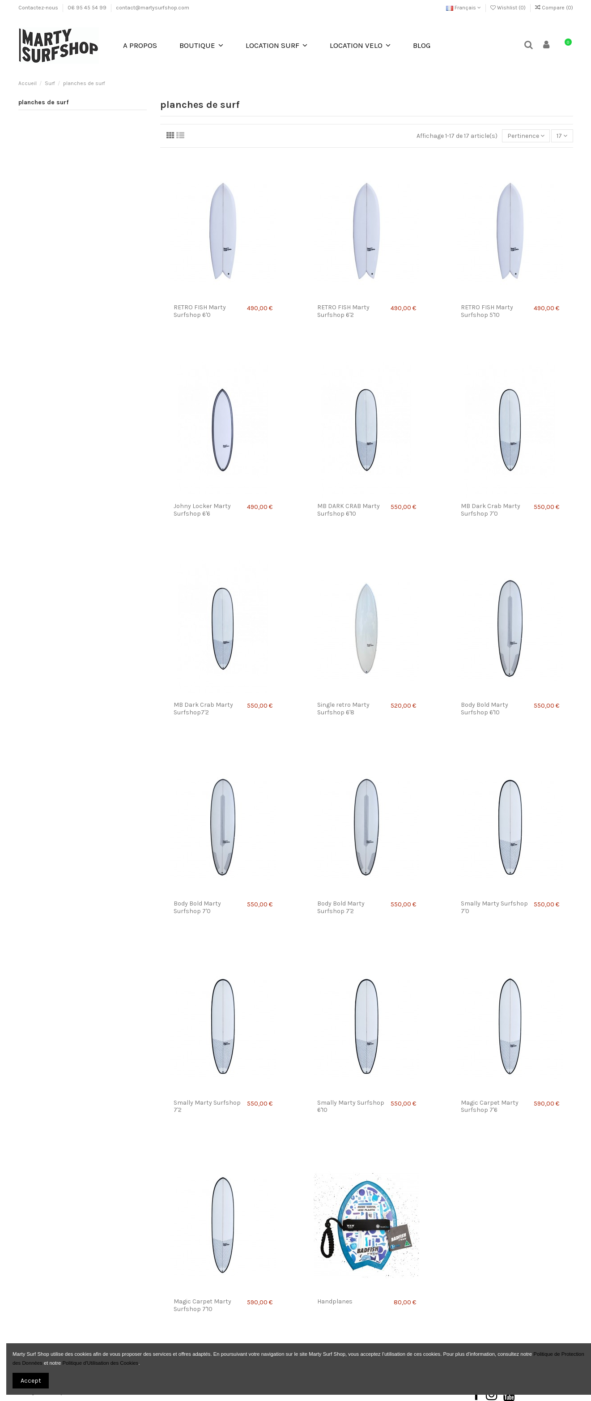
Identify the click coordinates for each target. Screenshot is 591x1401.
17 (562, 136)
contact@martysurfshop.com (152, 7)
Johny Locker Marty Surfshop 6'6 (202, 509)
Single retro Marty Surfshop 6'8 (343, 708)
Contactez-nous (39, 7)
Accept (31, 1380)
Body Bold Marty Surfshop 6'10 (484, 708)
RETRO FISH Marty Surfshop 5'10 (487, 311)
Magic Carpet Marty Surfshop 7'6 (490, 1106)
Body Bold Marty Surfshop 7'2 (341, 907)
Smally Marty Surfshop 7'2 (207, 1106)
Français (463, 7)
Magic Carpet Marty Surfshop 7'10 (202, 1305)
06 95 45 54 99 (88, 7)
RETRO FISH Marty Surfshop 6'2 (343, 311)
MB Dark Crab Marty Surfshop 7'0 (490, 509)
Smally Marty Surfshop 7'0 (494, 907)
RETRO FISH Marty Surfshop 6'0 (200, 311)
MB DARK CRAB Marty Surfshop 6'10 (348, 509)
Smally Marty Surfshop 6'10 (350, 1106)
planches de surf (43, 102)
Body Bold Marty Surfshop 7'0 (197, 907)
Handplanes (335, 1301)
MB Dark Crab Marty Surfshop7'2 (203, 708)
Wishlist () (508, 7)
